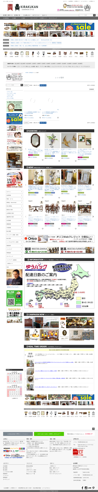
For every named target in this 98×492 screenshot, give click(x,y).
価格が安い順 (36, 85)
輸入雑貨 (9, 231)
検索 (94, 15)
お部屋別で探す (10, 213)
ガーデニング (53, 18)
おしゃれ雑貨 (31, 66)
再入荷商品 (9, 206)
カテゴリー (6, 463)
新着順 (31, 85)
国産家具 (9, 245)
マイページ (36, 15)
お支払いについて (54, 469)
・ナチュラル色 (9, 98)
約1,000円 (17, 63)
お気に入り (26, 15)
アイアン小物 (43, 66)
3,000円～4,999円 (36, 63)
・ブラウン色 (9, 91)
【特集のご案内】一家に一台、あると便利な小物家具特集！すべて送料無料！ (25, 45)
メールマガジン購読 (31, 471)
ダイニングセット (76, 66)
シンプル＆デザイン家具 (12, 242)
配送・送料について (54, 468)
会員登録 (71, 1)
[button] (26, 149)
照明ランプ (43, 18)
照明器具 (9, 252)
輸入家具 (9, 238)
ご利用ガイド (77, 1)
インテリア (34, 18)
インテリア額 (24, 66)
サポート (52, 463)
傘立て (37, 66)
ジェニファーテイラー (56, 66)
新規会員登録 (29, 466)
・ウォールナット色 (11, 93)
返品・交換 (52, 438)
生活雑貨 (9, 220)
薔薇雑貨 (9, 224)
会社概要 (75, 463)
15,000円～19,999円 (67, 63)
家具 (23, 18)
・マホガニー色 (9, 95)
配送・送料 (29, 438)
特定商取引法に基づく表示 (25, 488)
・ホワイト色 (9, 96)
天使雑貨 (9, 227)
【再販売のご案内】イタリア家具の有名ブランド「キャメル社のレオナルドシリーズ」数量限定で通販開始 (32, 43)
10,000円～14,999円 (56, 63)
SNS (8, 267)
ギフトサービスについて (55, 473)
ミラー (18, 66)
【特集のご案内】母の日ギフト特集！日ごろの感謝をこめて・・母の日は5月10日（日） (28, 40)
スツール (65, 66)
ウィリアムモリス (85, 66)
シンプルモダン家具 (8, 471)
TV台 (69, 66)
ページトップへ (93, 429)
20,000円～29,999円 (77, 63)
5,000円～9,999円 (46, 63)
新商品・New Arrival (11, 202)
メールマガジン (84, 1)
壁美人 (49, 66)
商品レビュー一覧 (30, 473)
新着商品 (6, 18)
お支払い (5, 438)
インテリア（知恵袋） (12, 260)
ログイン (65, 1)
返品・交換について (54, 471)
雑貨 (14, 18)
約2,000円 (23, 63)
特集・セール (10, 198)
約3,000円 (28, 63)
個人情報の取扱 (37, 488)
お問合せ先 (76, 438)
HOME (26, 72)
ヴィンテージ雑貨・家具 (12, 234)
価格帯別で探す (10, 216)
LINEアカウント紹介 (31, 469)
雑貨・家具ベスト (8, 15)
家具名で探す (10, 209)
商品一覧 (17, 15)
